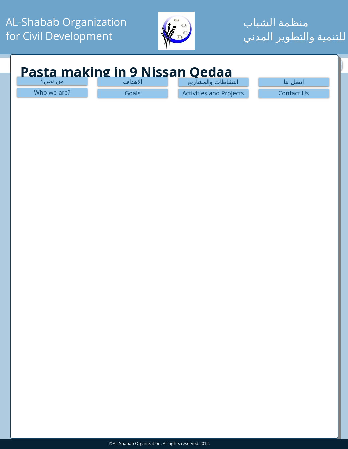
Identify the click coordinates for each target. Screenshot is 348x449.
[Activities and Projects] (213, 93)
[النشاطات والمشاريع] (213, 82)
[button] (70, 126)
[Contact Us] (294, 93)
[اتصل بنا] (294, 82)
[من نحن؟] (52, 81)
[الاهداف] (133, 81)
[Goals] (133, 93)
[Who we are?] (52, 92)
